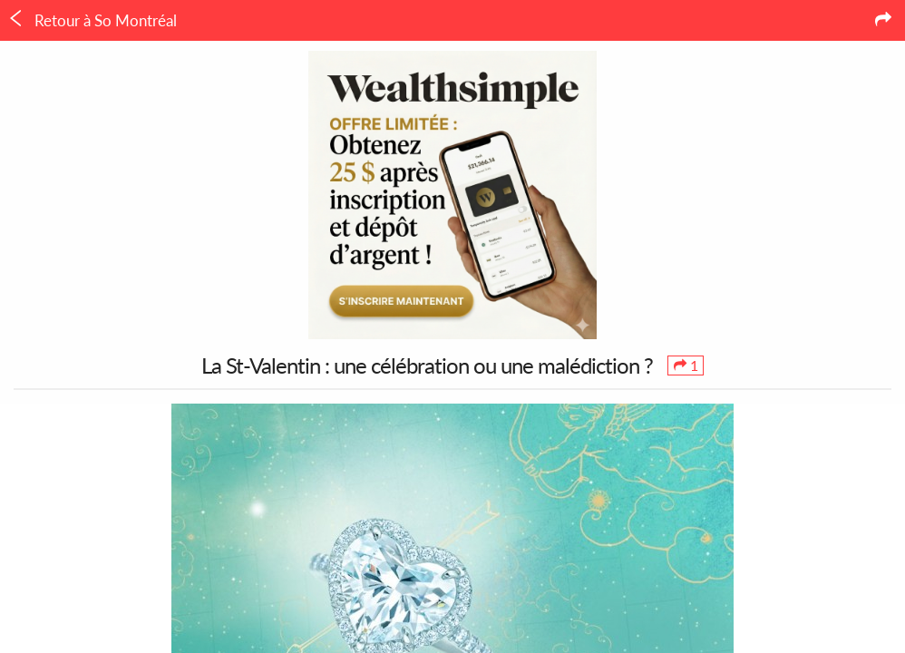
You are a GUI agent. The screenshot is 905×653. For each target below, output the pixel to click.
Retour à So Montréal (92, 20)
